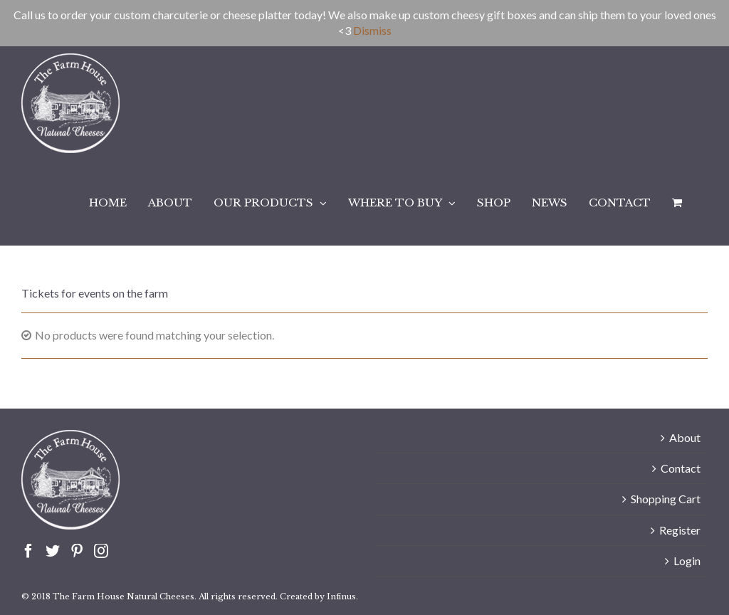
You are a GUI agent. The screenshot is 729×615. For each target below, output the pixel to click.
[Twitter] (53, 551)
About (685, 437)
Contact (681, 468)
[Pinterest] (77, 551)
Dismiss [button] (372, 30)
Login (687, 560)
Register (680, 530)
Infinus (341, 596)
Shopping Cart (666, 498)
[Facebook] (28, 551)
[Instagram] (101, 551)
